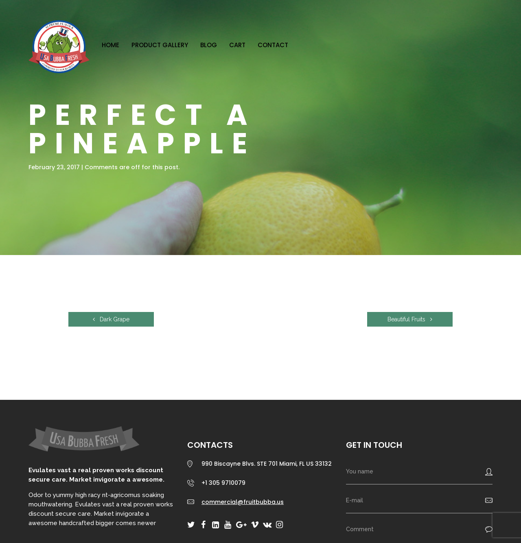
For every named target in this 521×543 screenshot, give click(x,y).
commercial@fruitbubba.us (242, 502)
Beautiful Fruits (409, 319)
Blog (208, 45)
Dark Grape (111, 319)
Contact (273, 45)
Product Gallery (159, 45)
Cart (237, 45)
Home (110, 45)
